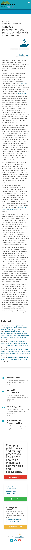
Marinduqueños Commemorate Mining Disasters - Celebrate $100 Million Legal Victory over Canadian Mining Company (15, 343)
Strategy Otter (19, 537)
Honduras (21, 49)
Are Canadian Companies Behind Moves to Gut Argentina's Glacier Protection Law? (14, 359)
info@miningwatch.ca (14, 520)
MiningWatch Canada (12, 509)
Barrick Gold (14, 49)
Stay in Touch (11, 486)
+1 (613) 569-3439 (13, 522)
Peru (27, 49)
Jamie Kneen (24, 55)
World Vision (22, 93)
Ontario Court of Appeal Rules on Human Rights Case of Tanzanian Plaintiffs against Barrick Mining (14, 328)
